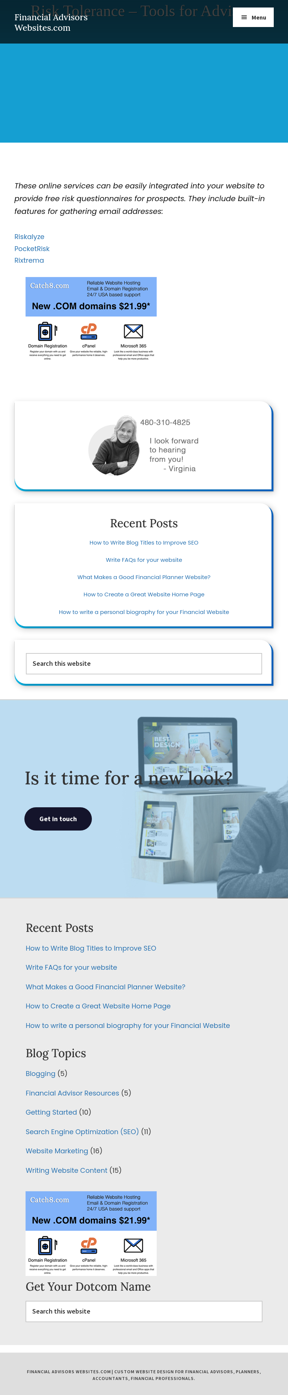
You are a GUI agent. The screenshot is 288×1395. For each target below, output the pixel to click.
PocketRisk (32, 248)
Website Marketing (57, 1151)
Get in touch (58, 818)
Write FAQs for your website (144, 560)
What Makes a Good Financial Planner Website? (144, 577)
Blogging (40, 1073)
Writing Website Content (66, 1170)
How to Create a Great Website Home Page (144, 594)
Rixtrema (29, 260)
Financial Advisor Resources (72, 1093)
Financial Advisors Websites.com (50, 22)
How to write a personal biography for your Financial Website (144, 612)
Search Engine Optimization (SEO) (82, 1131)
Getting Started (51, 1112)
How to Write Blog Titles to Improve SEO (144, 542)
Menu (259, 17)
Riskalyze (29, 236)
